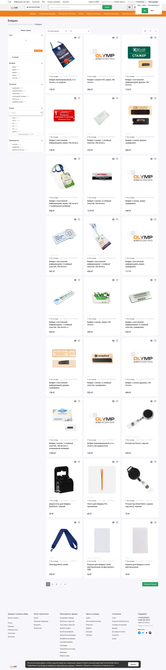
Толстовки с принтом (67, 625)
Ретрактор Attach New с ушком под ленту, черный (139, 505)
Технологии (35, 2)
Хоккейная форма (66, 642)
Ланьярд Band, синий (58, 564)
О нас (9, 2)
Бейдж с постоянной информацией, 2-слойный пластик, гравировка (136, 324)
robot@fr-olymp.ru (113, 2)
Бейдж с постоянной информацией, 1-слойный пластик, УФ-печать (98, 264)
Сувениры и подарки (131, 14)
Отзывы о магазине (54, 2)
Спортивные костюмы (67, 649)
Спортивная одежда (47, 14)
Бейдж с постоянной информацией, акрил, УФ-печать (63, 141)
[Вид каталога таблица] (155, 31)
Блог (43, 2)
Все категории (33, 7)
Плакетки (89, 625)
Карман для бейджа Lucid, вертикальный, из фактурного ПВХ (100, 567)
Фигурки (89, 635)
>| (65, 584)
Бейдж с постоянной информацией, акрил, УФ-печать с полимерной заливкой (63, 203)
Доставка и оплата (118, 632)
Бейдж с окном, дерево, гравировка (136, 141)
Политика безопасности (120, 621)
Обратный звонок (143, 622)
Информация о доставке (22, 2)
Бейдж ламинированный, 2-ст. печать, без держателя (100, 444)
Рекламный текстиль (67, 14)
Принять (133, 664)
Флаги (81, 14)
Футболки (11, 637)
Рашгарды (63, 645)
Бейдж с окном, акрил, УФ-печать (99, 323)
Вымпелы (37, 625)
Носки (10, 623)
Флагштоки (38, 628)
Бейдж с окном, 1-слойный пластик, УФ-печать (99, 141)
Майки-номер (64, 656)
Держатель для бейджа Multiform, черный (60, 505)
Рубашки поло (13, 630)
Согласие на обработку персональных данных (56, 665)
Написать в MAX (94, 2)
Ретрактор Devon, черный (136, 443)
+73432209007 (136, 2)
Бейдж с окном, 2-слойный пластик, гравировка (99, 384)
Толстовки (11, 633)
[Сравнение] (135, 7)
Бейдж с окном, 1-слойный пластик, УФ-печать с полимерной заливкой (61, 445)
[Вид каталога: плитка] (144, 31)
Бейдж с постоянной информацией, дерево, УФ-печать (137, 82)
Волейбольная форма (67, 638)
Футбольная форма (66, 632)
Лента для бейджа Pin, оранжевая (97, 505)
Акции (114, 638)
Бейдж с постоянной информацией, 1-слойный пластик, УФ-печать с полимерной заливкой (60, 324)
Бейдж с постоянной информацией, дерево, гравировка (59, 385)
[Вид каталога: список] (150, 31)
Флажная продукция (41, 621)
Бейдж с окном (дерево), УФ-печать (138, 384)
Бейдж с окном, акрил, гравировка (135, 202)
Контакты (66, 2)
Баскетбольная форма (68, 635)
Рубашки (11, 626)
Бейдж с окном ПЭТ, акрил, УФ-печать (101, 81)
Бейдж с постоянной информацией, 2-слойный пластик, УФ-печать (60, 264)
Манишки (63, 652)
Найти (107, 7)
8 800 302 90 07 (144, 620)
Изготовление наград (93, 621)
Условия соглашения (119, 625)
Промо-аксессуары (112, 14)
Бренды (114, 628)
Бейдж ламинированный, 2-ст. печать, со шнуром (62, 81)
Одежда (33, 14)
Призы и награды (94, 14)
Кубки (88, 618)
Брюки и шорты (13, 618)
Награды (89, 632)
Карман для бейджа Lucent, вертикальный (137, 565)
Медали (88, 628)
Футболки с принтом (67, 621)
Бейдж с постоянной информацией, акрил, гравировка (134, 264)
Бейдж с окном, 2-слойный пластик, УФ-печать (99, 202)
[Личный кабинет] (129, 7)
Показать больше (150, 584)
